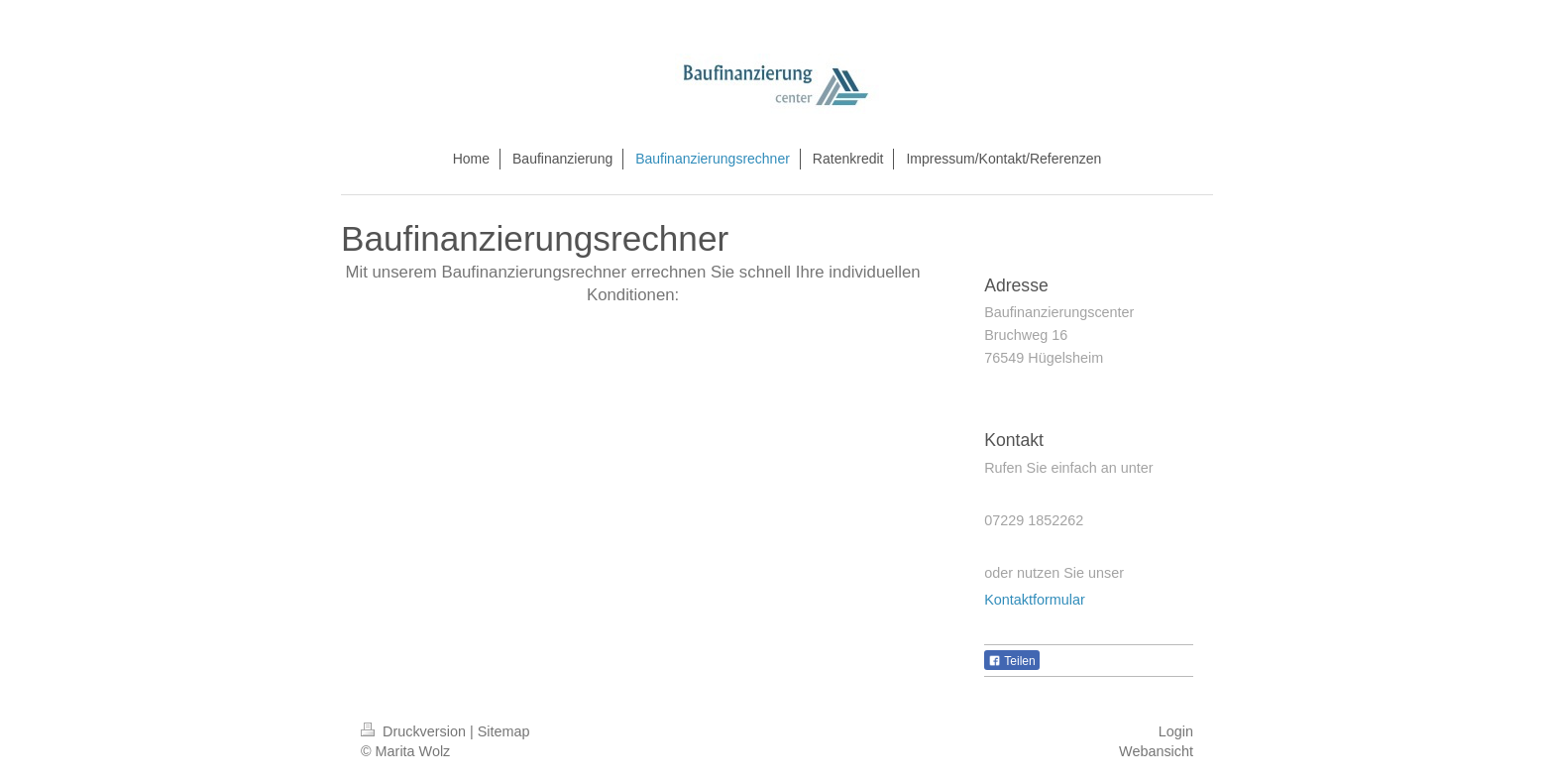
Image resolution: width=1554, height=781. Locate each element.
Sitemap (504, 731)
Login (1176, 731)
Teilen (1011, 661)
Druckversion (415, 731)
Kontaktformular (1034, 600)
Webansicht (1156, 751)
